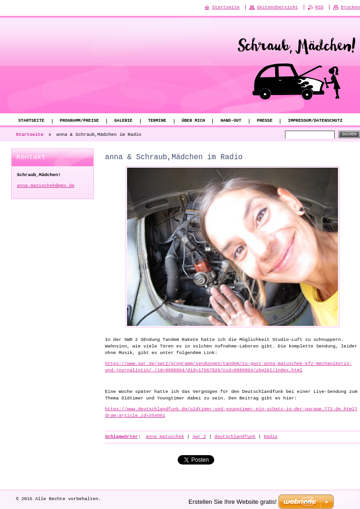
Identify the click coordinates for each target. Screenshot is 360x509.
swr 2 (199, 437)
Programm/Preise (79, 121)
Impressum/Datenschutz (315, 121)
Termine (157, 121)
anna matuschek (165, 437)
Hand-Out (230, 121)
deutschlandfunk (234, 437)
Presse (264, 121)
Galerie (123, 121)
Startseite (31, 121)
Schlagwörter (121, 437)
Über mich (193, 121)
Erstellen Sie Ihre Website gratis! (232, 501)
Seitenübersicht (277, 7)
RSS (319, 7)
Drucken (350, 7)
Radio (271, 437)
